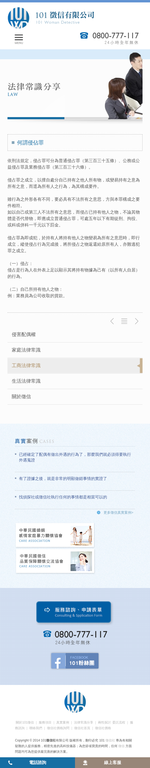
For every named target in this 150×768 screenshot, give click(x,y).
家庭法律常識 (26, 350)
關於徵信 (21, 396)
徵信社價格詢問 (58, 728)
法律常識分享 (83, 722)
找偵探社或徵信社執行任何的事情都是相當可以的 (63, 497)
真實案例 (62, 722)
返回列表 (124, 321)
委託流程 (118, 722)
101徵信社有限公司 (50, 18)
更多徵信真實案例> (118, 512)
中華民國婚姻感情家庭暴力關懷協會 (55, 536)
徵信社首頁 (82, 728)
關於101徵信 (25, 722)
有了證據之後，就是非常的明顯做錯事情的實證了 (63, 478)
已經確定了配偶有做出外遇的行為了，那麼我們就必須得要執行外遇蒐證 (75, 457)
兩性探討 (104, 722)
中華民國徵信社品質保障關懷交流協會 (55, 562)
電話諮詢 (37, 762)
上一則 (112, 321)
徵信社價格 (103, 728)
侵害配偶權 (24, 334)
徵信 (121, 746)
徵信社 (110, 740)
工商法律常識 (26, 365)
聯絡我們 (35, 728)
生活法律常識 (26, 381)
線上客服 (112, 762)
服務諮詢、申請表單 (74, 613)
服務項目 (45, 722)
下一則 (136, 321)
